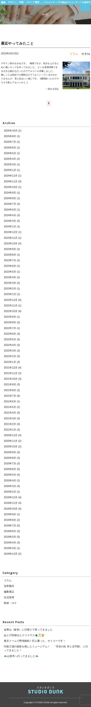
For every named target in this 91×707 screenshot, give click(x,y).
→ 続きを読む (52, 89)
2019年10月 (10, 508)
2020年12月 (10, 435)
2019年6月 (10, 531)
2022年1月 (10, 362)
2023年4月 (10, 277)
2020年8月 (10, 458)
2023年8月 (10, 254)
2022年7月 (10, 328)
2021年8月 (10, 390)
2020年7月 (10, 463)
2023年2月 (10, 288)
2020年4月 (10, 480)
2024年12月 (10, 175)
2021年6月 (10, 401)
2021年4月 (10, 412)
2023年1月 (10, 294)
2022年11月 (10, 305)
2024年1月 (10, 226)
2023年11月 (10, 238)
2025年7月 (10, 141)
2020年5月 (10, 474)
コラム (8, 580)
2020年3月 (10, 486)
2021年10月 (10, 378)
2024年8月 (10, 198)
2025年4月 (10, 158)
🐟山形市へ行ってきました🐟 (21, 656)
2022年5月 (10, 339)
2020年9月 (10, 452)
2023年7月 (10, 260)
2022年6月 (10, 333)
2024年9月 (10, 192)
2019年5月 (10, 536)
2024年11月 (10, 181)
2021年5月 (10, 407)
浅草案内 (9, 586)
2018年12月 (10, 553)
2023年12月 (10, 232)
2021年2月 (10, 424)
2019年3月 (10, 548)
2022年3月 (10, 350)
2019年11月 (10, 503)
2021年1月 (10, 429)
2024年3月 (10, 221)
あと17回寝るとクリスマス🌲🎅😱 (24, 635)
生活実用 (9, 597)
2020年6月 (10, 469)
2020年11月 (10, 441)
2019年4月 (10, 542)
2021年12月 (10, 367)
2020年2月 (10, 491)
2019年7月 (10, 525)
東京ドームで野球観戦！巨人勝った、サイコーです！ (34, 640)
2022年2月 (10, 356)
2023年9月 (10, 249)
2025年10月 (10, 130)
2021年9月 (10, 384)
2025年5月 (10, 153)
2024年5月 (10, 209)
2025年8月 (10, 136)
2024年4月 (10, 215)
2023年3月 (10, 283)
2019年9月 (10, 514)
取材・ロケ (10, 603)
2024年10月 (10, 187)
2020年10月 (10, 446)
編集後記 (9, 591)
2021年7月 (10, 395)
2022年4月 (10, 345)
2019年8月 (10, 520)
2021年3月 (10, 418)
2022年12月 (10, 300)
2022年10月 (10, 311)
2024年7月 (10, 204)
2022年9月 (10, 316)
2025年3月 (10, 164)
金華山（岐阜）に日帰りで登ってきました (28, 629)
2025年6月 (10, 147)
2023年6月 (10, 266)
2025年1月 (10, 170)
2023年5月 (10, 271)
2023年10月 (10, 243)
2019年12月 (10, 497)
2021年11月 (10, 373)
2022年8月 (10, 322)
